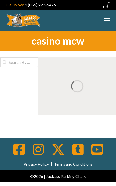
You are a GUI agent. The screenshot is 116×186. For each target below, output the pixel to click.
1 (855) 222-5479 (40, 4)
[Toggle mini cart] (106, 4)
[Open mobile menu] (97, 5)
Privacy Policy (36, 163)
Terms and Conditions (73, 163)
